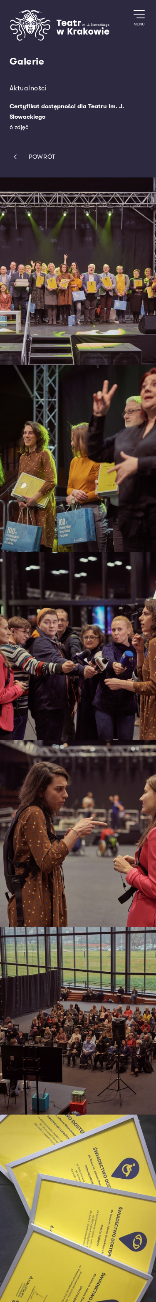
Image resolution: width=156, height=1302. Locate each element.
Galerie (27, 61)
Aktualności (28, 88)
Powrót (33, 156)
